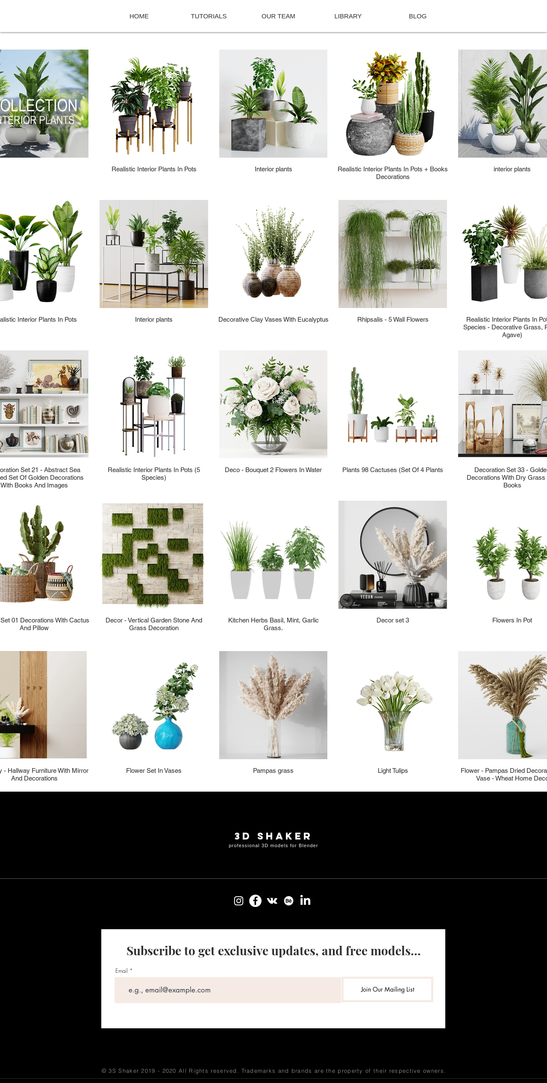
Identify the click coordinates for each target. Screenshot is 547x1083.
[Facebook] (255, 901)
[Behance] (288, 901)
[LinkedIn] (305, 901)
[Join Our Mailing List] (387, 989)
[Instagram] (238, 901)
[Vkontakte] (272, 901)
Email (121, 971)
